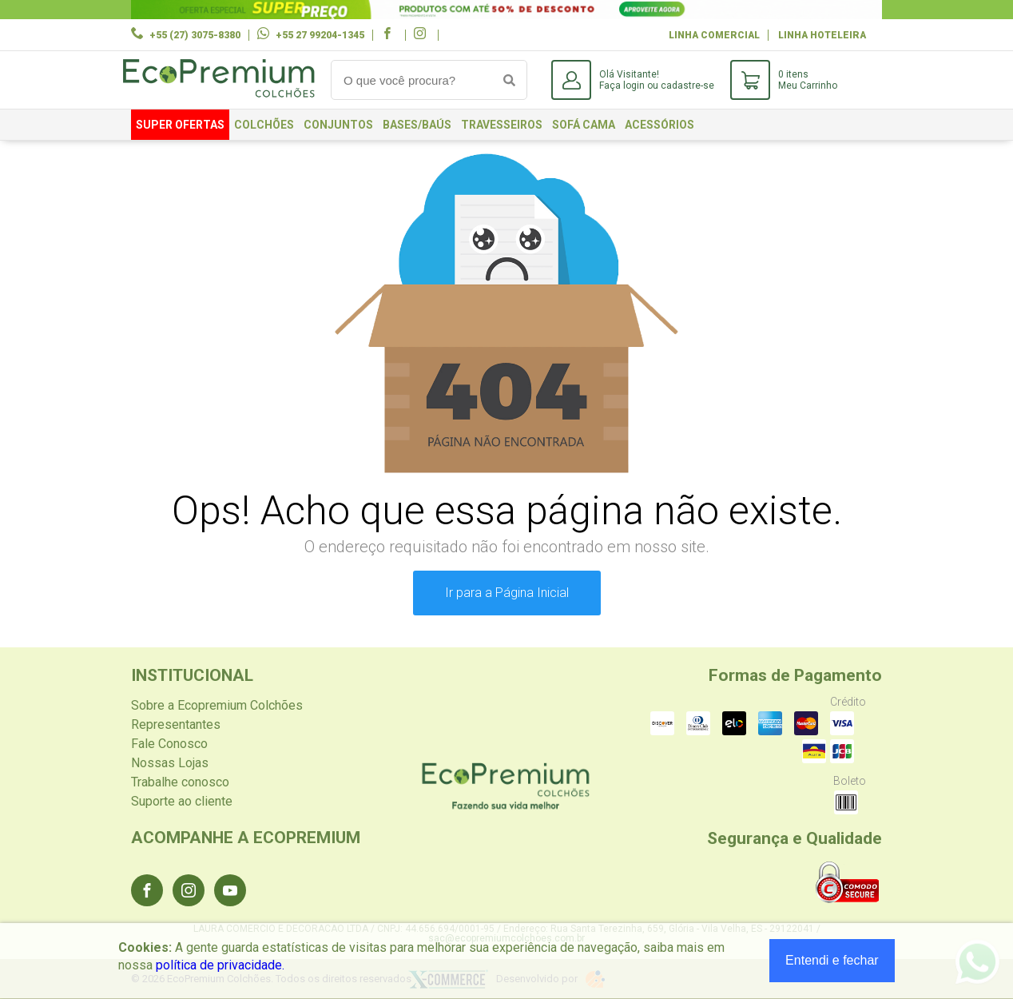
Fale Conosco (169, 743)
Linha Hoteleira (822, 35)
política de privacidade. (220, 965)
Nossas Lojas (170, 762)
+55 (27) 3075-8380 (194, 35)
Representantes (175, 724)
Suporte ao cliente (181, 801)
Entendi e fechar (832, 960)
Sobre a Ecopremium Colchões (217, 705)
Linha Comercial (714, 35)
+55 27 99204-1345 (320, 35)
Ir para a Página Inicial (507, 592)
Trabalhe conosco (180, 782)
